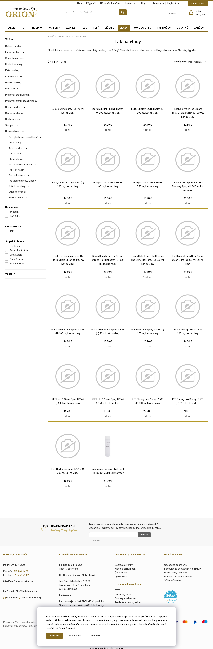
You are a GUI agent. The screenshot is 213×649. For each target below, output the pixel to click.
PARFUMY (54, 27)
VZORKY (70, 27)
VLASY (124, 27)
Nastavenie (74, 635)
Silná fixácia (16, 254)
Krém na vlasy (16, 148)
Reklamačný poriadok (175, 571)
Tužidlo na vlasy (17, 186)
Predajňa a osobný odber (128, 601)
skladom (14, 212)
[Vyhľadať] (66, 12)
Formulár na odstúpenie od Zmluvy (182, 567)
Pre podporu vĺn (17, 175)
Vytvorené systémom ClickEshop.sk (106, 647)
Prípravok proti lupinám (17, 94)
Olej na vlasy (11, 88)
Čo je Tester (121, 571)
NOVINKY (37, 27)
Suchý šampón (13, 119)
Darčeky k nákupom (125, 597)
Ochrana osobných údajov (178, 575)
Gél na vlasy (15, 142)
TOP (23, 27)
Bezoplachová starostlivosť (23, 137)
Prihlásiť (143, 534)
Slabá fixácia (16, 259)
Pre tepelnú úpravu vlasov (22, 180)
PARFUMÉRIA (197, 3)
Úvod (79, 3)
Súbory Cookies (172, 579)
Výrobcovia (121, 575)
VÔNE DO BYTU (142, 27)
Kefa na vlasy (12, 70)
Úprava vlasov (12, 131)
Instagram (12, 596)
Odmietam (94, 635)
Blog (143, 3)
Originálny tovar (123, 593)
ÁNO (12, 231)
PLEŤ (96, 27)
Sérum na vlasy (13, 107)
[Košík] (202, 13)
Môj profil (91, 3)
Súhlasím (54, 635)
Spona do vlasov (14, 113)
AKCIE (11, 27)
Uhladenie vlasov (17, 191)
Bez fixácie (15, 246)
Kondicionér (11, 76)
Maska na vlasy (13, 82)
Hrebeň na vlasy (13, 64)
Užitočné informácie (110, 3)
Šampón (9, 125)
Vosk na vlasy (16, 197)
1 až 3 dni (15, 216)
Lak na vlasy (15, 153)
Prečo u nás (131, 3)
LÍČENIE (109, 27)
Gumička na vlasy (14, 58)
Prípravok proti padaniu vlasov (21, 100)
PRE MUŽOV (164, 27)
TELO (84, 27)
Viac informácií (67, 628)
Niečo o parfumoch (125, 567)
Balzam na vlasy (13, 46)
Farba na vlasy (13, 52)
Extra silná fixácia (19, 250)
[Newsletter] (113, 534)
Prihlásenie (158, 3)
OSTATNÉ (182, 27)
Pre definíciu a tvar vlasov (22, 164)
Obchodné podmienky (175, 563)
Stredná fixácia (17, 263)
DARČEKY (199, 27)
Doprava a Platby (124, 563)
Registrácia (173, 3)
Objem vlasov (16, 159)
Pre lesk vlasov (16, 169)
